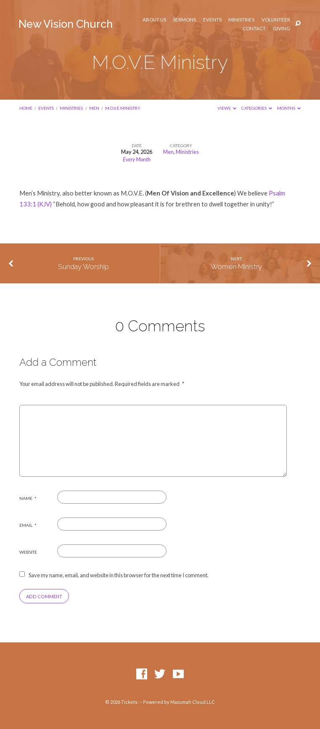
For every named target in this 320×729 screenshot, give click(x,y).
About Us (154, 19)
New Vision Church (66, 24)
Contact (254, 28)
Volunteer (276, 19)
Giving (281, 28)
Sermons (184, 19)
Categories (256, 108)
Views (226, 108)
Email (28, 525)
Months (289, 108)
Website (28, 552)
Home (25, 108)
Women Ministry (236, 266)
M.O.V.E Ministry (122, 108)
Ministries (241, 19)
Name (28, 498)
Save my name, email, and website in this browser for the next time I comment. (119, 575)
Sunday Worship (83, 266)
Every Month (137, 159)
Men (94, 108)
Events (212, 19)
